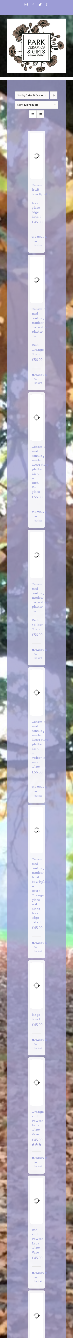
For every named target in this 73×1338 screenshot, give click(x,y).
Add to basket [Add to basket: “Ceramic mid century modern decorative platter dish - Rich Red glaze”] (35, 516)
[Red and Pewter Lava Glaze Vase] (36, 1201)
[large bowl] (36, 985)
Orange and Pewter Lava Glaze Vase (38, 1123)
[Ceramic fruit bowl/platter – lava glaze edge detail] (36, 156)
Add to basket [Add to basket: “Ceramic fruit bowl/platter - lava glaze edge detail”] (35, 241)
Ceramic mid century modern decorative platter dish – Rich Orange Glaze (40, 331)
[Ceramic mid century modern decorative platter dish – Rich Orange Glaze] (36, 280)
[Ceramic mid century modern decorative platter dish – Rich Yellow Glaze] (36, 555)
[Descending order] (53, 95)
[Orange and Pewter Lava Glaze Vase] (36, 1082)
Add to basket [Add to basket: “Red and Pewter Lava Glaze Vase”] (35, 1277)
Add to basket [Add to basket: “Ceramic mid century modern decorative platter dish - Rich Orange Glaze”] (35, 379)
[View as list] (40, 114)
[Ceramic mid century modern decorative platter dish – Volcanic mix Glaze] (36, 692)
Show (27, 104)
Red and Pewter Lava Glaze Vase (37, 1241)
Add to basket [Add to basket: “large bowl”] (35, 1044)
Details (40, 237)
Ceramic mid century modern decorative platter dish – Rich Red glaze (40, 469)
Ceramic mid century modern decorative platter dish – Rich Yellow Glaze (40, 606)
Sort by (30, 95)
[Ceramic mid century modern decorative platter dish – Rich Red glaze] (36, 417)
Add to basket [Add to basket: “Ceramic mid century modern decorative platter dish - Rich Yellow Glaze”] (35, 654)
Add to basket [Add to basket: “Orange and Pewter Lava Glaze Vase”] (35, 1162)
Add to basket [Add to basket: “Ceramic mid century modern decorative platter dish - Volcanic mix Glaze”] (35, 791)
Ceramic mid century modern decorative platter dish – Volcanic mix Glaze (40, 744)
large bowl (36, 1016)
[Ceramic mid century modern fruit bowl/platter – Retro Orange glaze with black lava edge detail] (36, 830)
